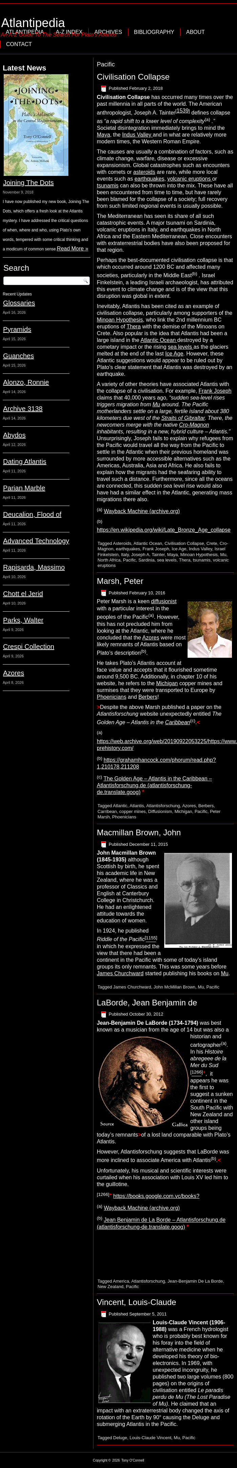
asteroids (144, 172)
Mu (223, 554)
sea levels (181, 347)
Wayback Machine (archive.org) (142, 511)
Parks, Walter (23, 620)
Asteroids (122, 543)
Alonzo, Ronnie (26, 382)
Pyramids (17, 329)
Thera (134, 326)
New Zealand (111, 1286)
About (195, 32)
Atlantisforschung (163, 805)
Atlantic (120, 805)
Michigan (167, 683)
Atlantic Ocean (159, 340)
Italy (125, 554)
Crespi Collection (28, 646)
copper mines (132, 811)
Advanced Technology (36, 541)
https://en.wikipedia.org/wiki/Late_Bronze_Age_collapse (164, 530)
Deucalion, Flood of (32, 514)
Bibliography (154, 32)
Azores (13, 673)
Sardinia (146, 560)
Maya (103, 135)
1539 (183, 111)
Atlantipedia (33, 23)
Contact (19, 44)
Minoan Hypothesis (120, 320)
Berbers (147, 697)
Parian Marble (24, 488)
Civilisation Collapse (133, 76)
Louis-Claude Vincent (150, 1437)
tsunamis (107, 185)
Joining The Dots (28, 182)
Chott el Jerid (23, 593)
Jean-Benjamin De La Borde (195, 1281)
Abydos (14, 435)
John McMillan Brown (175, 987)
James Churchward (120, 973)
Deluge (120, 1437)
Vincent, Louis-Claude (136, 1302)
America (121, 1281)
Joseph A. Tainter (148, 554)
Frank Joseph (215, 391)
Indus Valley (137, 135)
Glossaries (19, 303)
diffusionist (163, 602)
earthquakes (149, 179)
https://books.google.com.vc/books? (156, 1196)
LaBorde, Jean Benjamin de (147, 1002)
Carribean (107, 811)
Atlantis (137, 805)
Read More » (72, 248)
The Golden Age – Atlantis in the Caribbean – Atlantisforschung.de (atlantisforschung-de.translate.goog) (154, 785)
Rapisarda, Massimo (34, 567)
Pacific (129, 560)
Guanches (18, 356)
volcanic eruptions (189, 179)
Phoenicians (111, 697)
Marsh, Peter (120, 581)
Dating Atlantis (24, 461)
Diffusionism (160, 811)
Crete (212, 543)
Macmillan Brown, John (139, 832)
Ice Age (174, 353)
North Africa (109, 560)
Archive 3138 (23, 408)
